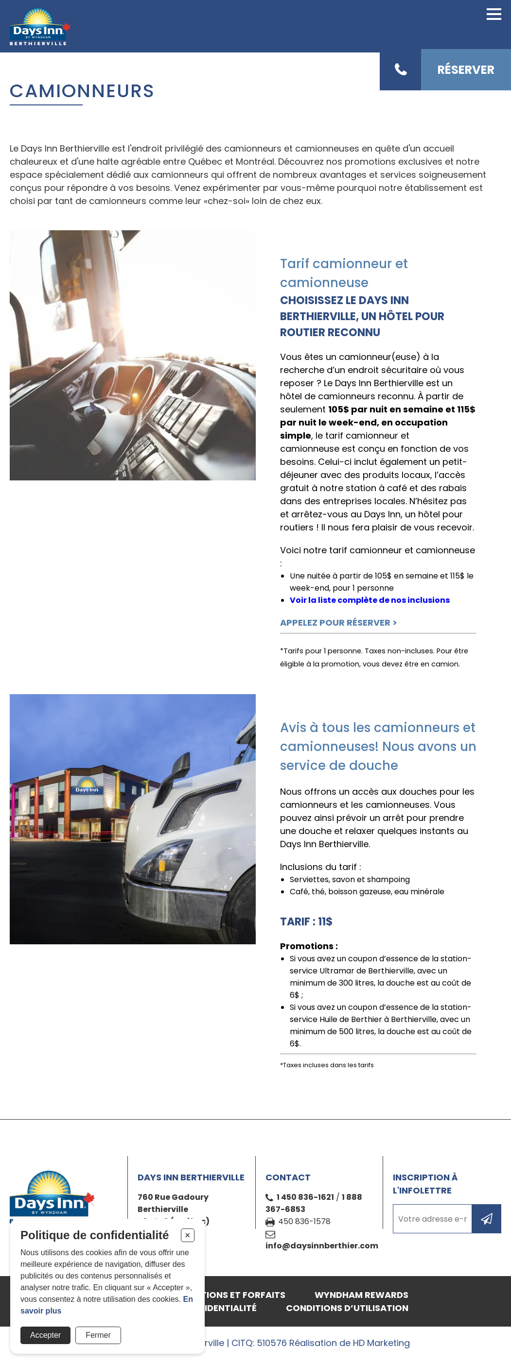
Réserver (466, 70)
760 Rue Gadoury (173, 1197)
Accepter (45, 1335)
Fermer (98, 1335)
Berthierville (163, 1209)
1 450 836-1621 (305, 1197)
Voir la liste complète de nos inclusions (370, 600)
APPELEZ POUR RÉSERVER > (338, 622)
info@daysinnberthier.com (321, 1245)
